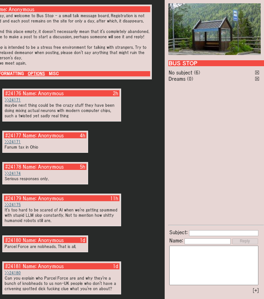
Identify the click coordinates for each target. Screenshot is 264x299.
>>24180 (13, 273)
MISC (54, 73)
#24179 (13, 198)
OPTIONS (36, 73)
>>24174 (13, 173)
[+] (256, 290)
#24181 (13, 266)
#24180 (13, 240)
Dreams (177, 78)
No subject (181, 72)
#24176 (13, 93)
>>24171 (13, 100)
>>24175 (13, 205)
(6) (197, 72)
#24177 (13, 135)
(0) (190, 78)
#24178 (13, 166)
